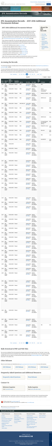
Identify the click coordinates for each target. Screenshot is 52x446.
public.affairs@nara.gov (36, 389)
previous (15, 74)
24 (25, 74)
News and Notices (42, 415)
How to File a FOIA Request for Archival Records (32, 427)
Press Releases (32, 377)
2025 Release (7, 367)
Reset (49, 77)
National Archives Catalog (6, 420)
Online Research (6, 413)
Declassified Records (31, 421)
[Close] (50, 434)
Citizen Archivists (34, 2)
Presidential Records (5, 421)
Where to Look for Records (32, 422)
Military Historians (17, 417)
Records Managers (17, 421)
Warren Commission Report (44, 38)
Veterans (16, 422)
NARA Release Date (10, 81)
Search (48, 4)
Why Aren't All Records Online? (31, 425)
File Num (39, 81)
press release (21, 45)
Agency (21, 82)
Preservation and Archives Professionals (19, 419)
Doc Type (34, 82)
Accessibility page (30, 402)
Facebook (20, 436)
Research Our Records (5, 8)
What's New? (42, 413)
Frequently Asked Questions (11, 377)
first (11, 74)
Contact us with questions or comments (8, 407)
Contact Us (48, 2)
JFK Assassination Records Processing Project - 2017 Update (16, 38)
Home (3, 16)
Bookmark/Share (41, 2)
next (38, 74)
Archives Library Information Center (7, 426)
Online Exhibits (4, 428)
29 (34, 74)
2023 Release (19, 367)
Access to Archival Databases (5, 424)
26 (28, 74)
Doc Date (28, 82)
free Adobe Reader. (15, 401)
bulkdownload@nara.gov (36, 355)
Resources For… (18, 413)
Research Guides (31, 413)
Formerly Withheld (17, 81)
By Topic (3, 415)
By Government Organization (7, 418)
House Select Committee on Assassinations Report (45, 43)
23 (23, 74)
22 (21, 74)
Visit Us (36, 8)
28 (32, 74)
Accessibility (15, 441)
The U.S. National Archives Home (13, 3)
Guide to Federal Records (31, 419)
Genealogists (16, 415)
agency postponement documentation (28, 364)
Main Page (44, 34)
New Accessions (42, 417)
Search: (27, 77)
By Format (3, 417)
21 (19, 74)
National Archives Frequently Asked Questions (32, 418)
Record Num (6, 81)
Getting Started (30, 415)
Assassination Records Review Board (45, 47)
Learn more (41, 443)
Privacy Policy (21, 441)
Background (44, 35)
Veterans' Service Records (15, 8)
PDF (27, 85)
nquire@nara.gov (9, 389)
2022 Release (32, 367)
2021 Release (44, 367)
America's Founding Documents (47, 8)
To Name (43, 82)
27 (30, 74)
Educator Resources (26, 8)
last (41, 74)
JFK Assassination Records (19, 16)
